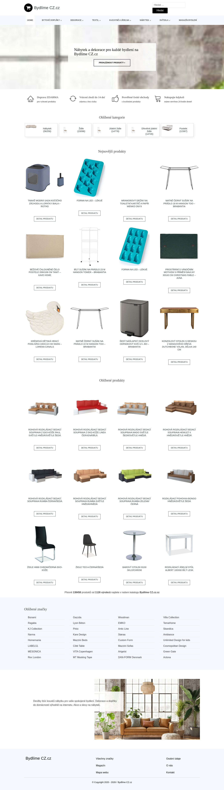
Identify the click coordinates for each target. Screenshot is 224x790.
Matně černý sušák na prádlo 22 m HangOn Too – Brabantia (89, 344)
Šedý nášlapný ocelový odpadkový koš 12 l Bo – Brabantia (134, 344)
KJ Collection (35, 628)
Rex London (34, 657)
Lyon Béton (79, 623)
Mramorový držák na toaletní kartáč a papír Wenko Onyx (134, 203)
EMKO (121, 623)
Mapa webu (102, 772)
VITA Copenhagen (83, 651)
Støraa (121, 634)
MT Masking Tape (82, 657)
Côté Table (79, 646)
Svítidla (164, 20)
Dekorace (76, 20)
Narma (31, 634)
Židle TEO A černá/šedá (90, 567)
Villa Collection (171, 617)
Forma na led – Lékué (89, 200)
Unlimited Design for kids (176, 640)
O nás (169, 765)
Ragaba (32, 623)
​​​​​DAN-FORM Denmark (130, 657)
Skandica (168, 628)
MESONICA (34, 651)
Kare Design (79, 634)
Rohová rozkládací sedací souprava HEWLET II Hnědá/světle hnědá (179, 432)
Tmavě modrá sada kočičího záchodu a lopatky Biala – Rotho (45, 203)
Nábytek (144, 20)
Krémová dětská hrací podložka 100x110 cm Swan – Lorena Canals (45, 344)
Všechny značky (105, 758)
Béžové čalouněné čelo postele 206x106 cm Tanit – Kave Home (45, 272)
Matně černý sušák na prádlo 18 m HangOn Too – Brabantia (179, 203)
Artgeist (122, 651)
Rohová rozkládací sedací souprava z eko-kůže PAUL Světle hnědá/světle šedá (44, 432)
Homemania (34, 640)
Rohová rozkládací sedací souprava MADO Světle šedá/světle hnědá (134, 432)
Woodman (123, 617)
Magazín (100, 765)
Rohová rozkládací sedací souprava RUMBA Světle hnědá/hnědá (89, 501)
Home (30, 20)
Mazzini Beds (80, 640)
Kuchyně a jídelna (119, 20)
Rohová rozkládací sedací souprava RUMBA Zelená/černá (134, 501)
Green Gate (169, 651)
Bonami (32, 617)
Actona (167, 657)
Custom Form (125, 640)
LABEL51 (33, 646)
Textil (95, 20)
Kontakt (170, 772)
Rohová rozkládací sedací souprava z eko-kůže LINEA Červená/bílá (89, 432)
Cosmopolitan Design (174, 646)
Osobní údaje (173, 758)
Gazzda (77, 617)
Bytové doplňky (51, 20)
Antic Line (123, 628)
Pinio (76, 628)
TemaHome (169, 623)
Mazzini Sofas (125, 646)
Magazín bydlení (188, 20)
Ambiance (168, 634)
